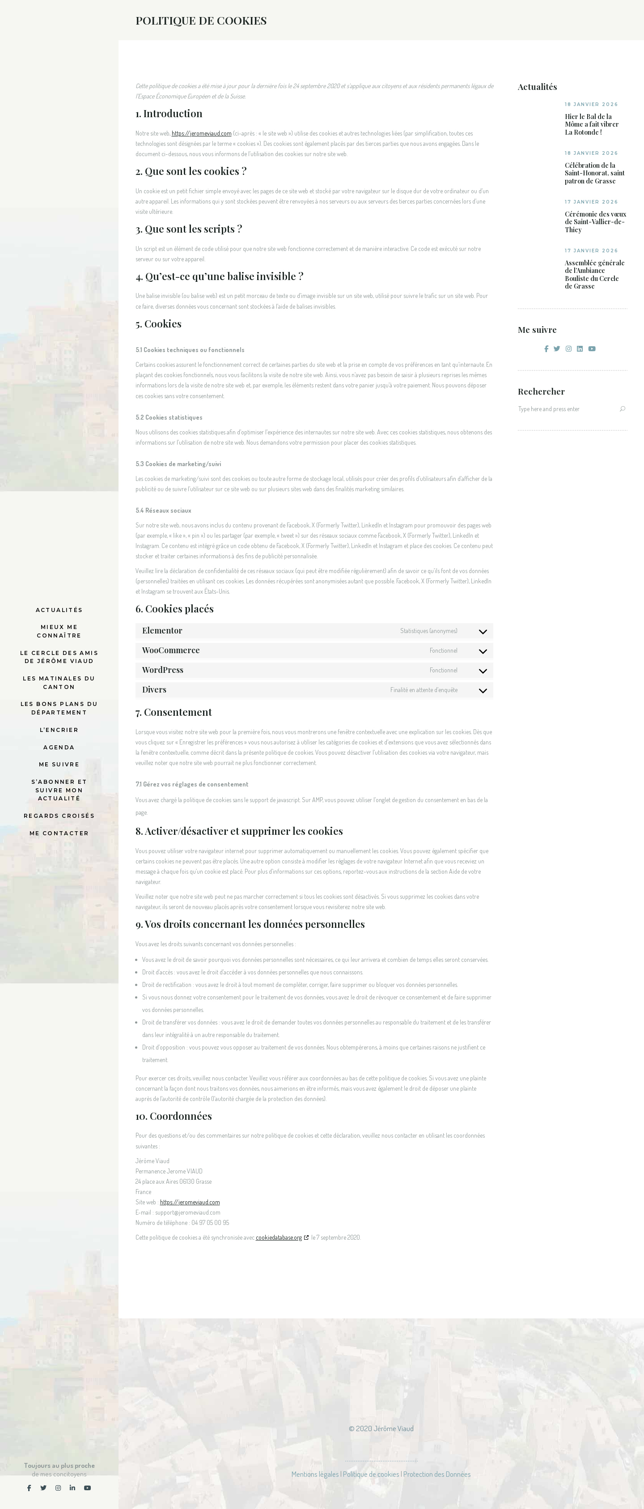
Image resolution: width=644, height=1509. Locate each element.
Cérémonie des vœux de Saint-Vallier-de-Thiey (595, 222)
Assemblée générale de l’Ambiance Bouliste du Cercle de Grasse (595, 274)
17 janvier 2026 (592, 202)
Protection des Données (437, 1474)
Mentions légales (315, 1474)
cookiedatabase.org (279, 1237)
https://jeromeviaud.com (202, 133)
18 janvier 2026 (592, 104)
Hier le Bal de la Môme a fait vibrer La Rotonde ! (592, 124)
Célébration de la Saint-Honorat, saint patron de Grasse (595, 173)
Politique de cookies (371, 1474)
